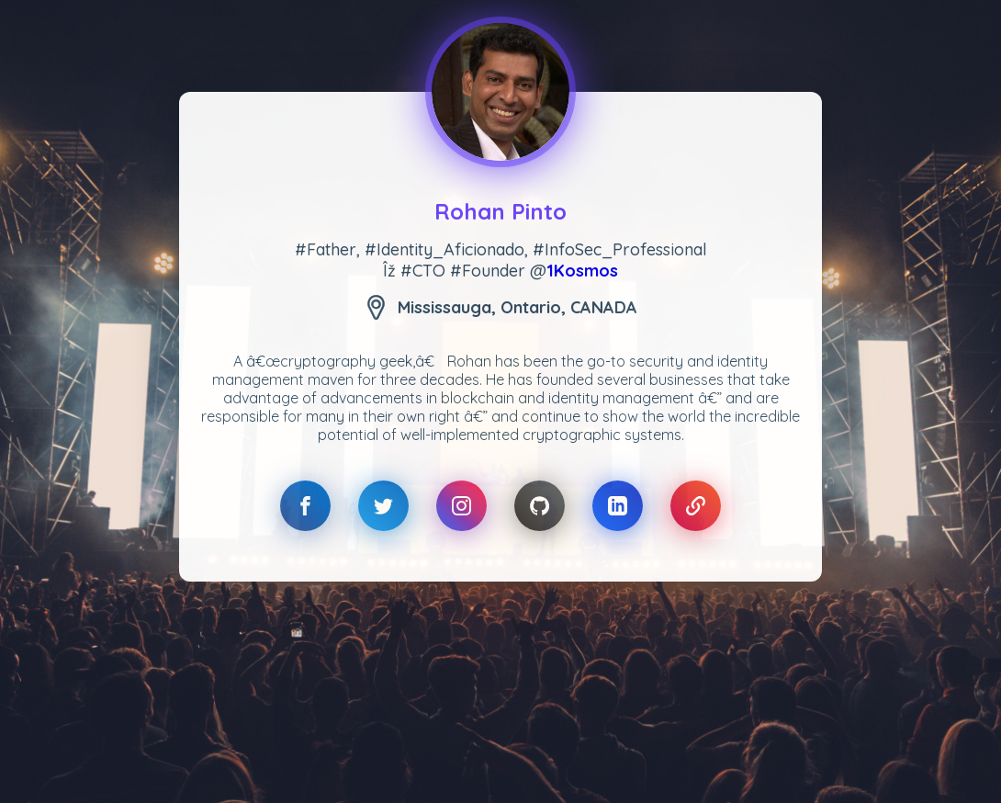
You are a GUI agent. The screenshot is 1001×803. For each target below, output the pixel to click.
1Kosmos (582, 270)
